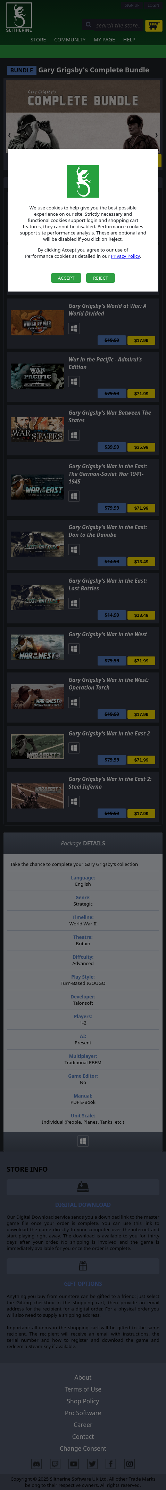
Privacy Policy (125, 256)
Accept (66, 278)
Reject (100, 278)
